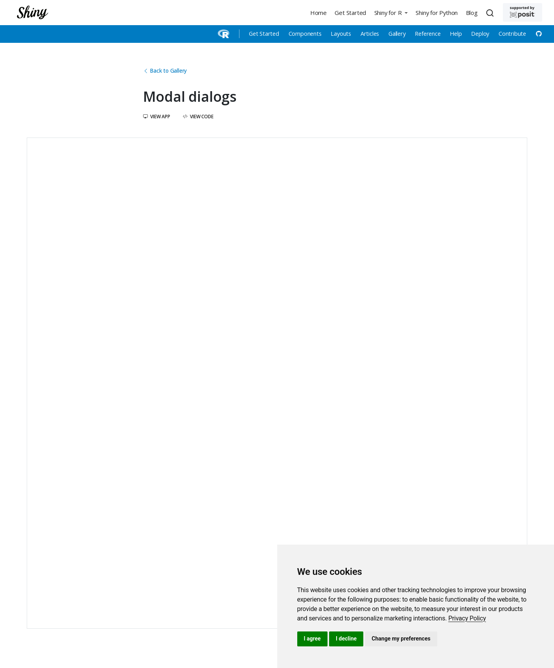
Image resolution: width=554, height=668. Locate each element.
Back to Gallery (165, 70)
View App (156, 116)
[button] (391, 12)
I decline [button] (346, 638)
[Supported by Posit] (522, 12)
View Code (198, 116)
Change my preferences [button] (401, 638)
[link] (467, 618)
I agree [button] (312, 638)
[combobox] (491, 12)
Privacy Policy (467, 618)
